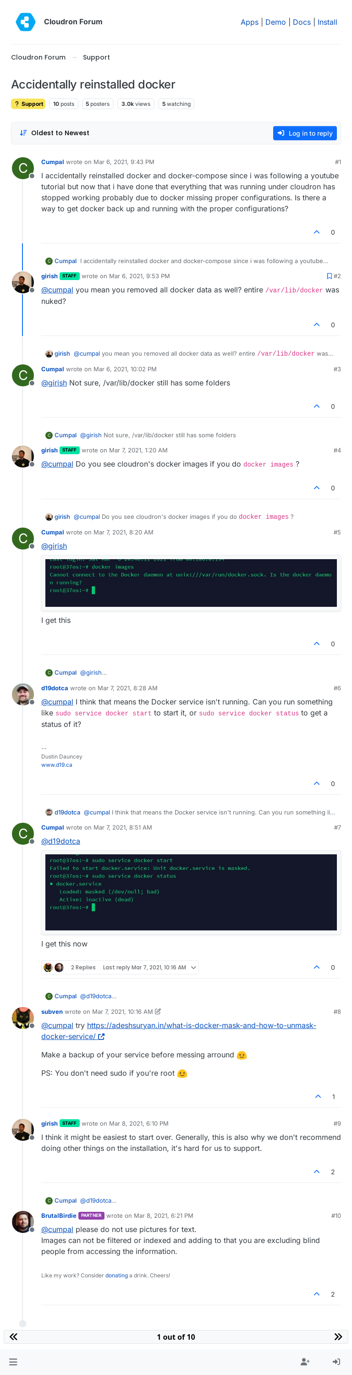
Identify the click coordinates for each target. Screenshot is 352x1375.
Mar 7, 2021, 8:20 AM (124, 532)
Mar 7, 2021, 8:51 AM (123, 827)
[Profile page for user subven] (23, 1018)
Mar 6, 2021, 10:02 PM (125, 369)
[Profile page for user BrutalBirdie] (23, 1222)
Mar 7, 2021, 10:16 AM (122, 1011)
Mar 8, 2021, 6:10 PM (139, 1123)
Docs (302, 22)
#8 (337, 1011)
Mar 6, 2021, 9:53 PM (139, 276)
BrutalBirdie (59, 1215)
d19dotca (54, 688)
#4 (337, 450)
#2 (337, 276)
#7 (337, 827)
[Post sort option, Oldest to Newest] (54, 133)
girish (49, 276)
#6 (337, 688)
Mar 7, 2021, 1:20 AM (138, 450)
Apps (249, 22)
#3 (337, 369)
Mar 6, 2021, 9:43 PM (124, 161)
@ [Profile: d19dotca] (60, 841)
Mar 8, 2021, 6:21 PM (163, 1215)
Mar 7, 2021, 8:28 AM (128, 688)
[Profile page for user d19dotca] (23, 694)
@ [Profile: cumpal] (57, 289)
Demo (275, 22)
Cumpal (52, 161)
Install (327, 22)
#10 (336, 1215)
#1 (338, 161)
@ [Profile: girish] (54, 382)
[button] (13, 1362)
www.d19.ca (56, 764)
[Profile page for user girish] (23, 282)
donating (116, 1275)
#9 (337, 1123)
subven (52, 1011)
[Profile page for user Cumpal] (23, 168)
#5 (337, 532)
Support (28, 103)
